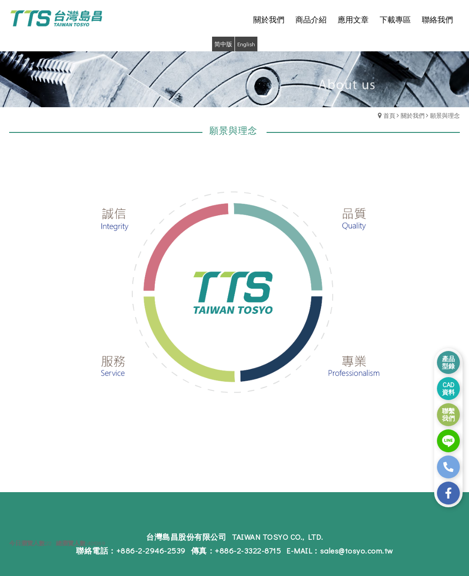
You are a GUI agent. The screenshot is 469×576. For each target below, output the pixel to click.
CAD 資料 (448, 388)
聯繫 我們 (448, 414)
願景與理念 (445, 115)
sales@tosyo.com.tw (356, 550)
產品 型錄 (448, 362)
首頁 (389, 115)
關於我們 (413, 115)
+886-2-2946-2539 (150, 550)
